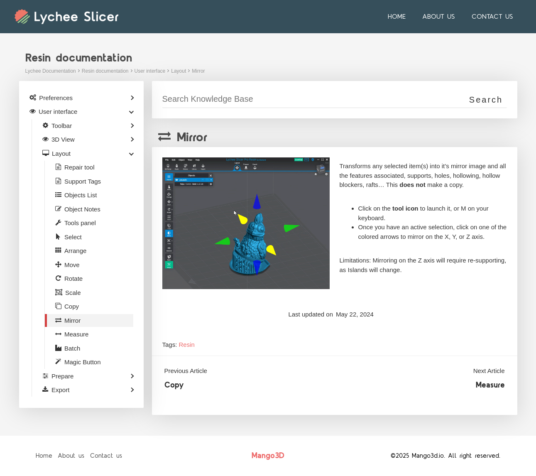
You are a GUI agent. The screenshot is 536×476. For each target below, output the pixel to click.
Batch (72, 348)
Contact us (494, 16)
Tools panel (80, 222)
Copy (174, 385)
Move (72, 264)
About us (443, 16)
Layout (178, 71)
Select (73, 236)
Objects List (80, 195)
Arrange (75, 250)
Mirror (198, 71)
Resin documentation (105, 71)
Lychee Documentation (50, 71)
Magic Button (82, 362)
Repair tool (79, 167)
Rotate (73, 278)
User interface (150, 71)
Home (405, 16)
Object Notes (82, 209)
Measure (490, 385)
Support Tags (82, 181)
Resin (187, 344)
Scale (73, 292)
